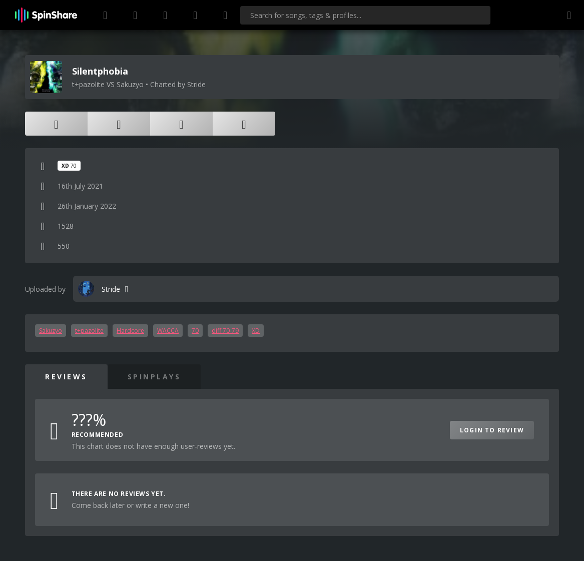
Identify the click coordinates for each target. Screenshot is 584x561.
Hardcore (130, 330)
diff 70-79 (225, 330)
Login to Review (492, 430)
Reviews (66, 376)
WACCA (168, 330)
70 (195, 330)
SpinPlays (154, 376)
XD (256, 330)
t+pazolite (89, 330)
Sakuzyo (50, 330)
